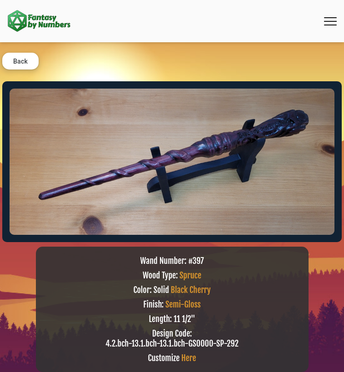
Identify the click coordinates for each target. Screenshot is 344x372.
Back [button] (20, 61)
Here (188, 358)
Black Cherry (191, 290)
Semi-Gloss (183, 304)
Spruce (190, 275)
